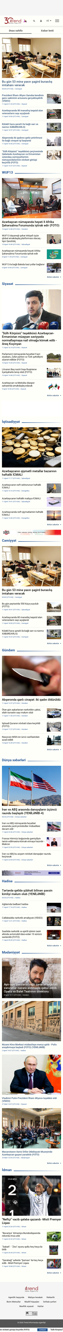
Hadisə (7, 881)
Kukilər (41, 1306)
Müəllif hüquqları (32, 1302)
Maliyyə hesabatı (35, 1297)
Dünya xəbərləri (14, 760)
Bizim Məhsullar (14, 1302)
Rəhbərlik (51, 1297)
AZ (47, 21)
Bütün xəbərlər (53, 277)
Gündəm (8, 650)
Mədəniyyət (11, 952)
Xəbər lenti (47, 30)
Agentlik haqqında (16, 1297)
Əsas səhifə (16, 30)
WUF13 (7, 172)
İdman (7, 1170)
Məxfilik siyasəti (26, 1306)
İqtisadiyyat (11, 422)
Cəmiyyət (9, 540)
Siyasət (7, 284)
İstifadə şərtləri (49, 1302)
